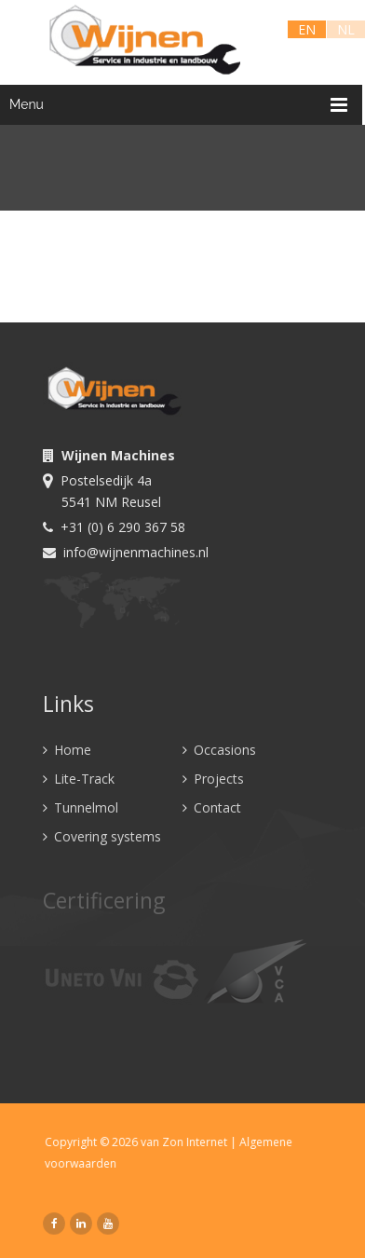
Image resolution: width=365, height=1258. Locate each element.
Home (67, 750)
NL (346, 29)
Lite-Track (79, 778)
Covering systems (102, 836)
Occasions (219, 750)
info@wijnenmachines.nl (126, 552)
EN (307, 29)
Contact (211, 807)
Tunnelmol (80, 807)
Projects (213, 778)
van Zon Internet (187, 1142)
